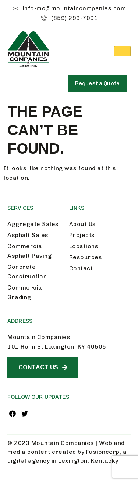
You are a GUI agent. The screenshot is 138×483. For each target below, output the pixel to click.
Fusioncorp (103, 451)
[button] (97, 83)
